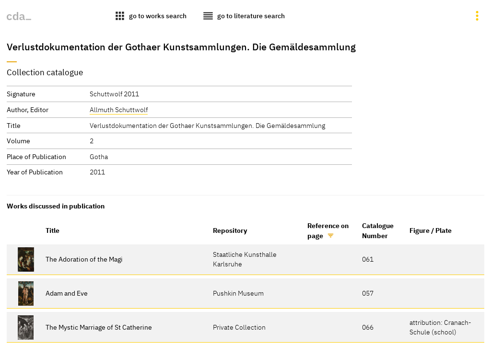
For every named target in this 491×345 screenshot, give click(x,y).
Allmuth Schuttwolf (119, 109)
